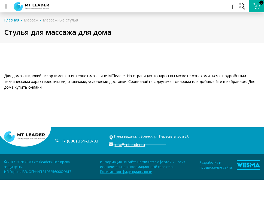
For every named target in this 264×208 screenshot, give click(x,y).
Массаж (31, 20)
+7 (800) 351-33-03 (79, 141)
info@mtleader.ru (129, 144)
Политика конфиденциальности (126, 171)
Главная (11, 20)
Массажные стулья (60, 20)
